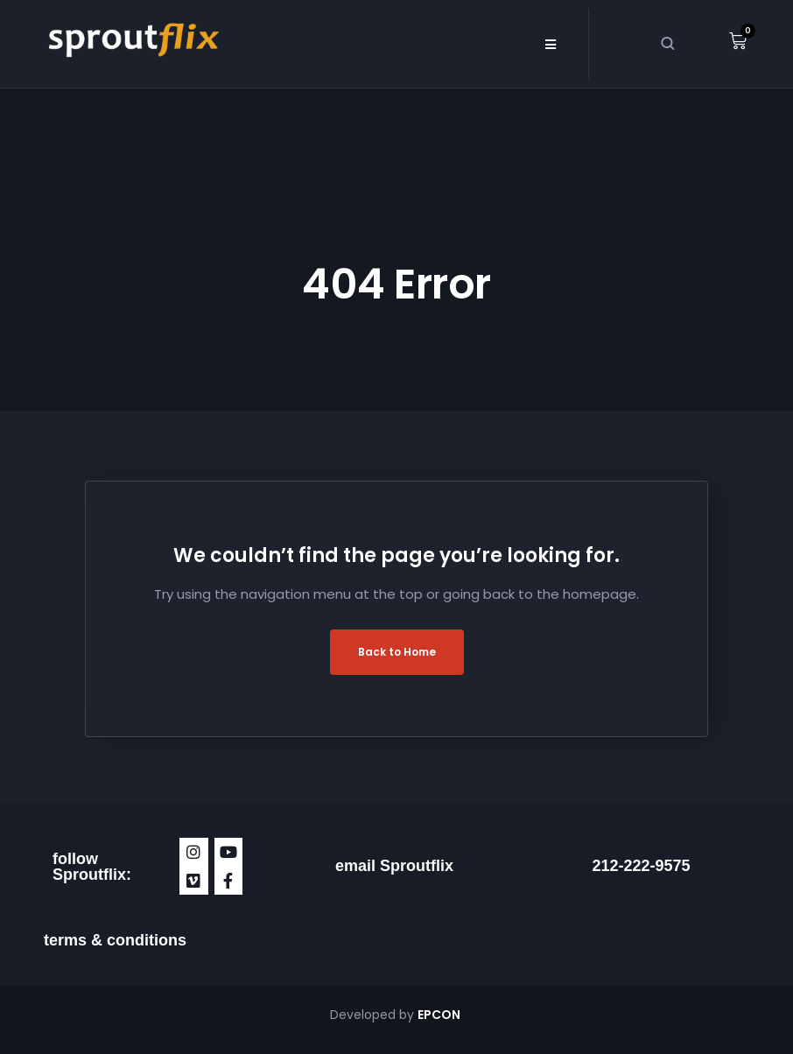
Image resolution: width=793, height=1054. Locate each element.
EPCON (440, 1014)
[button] (551, 44)
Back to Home (397, 651)
